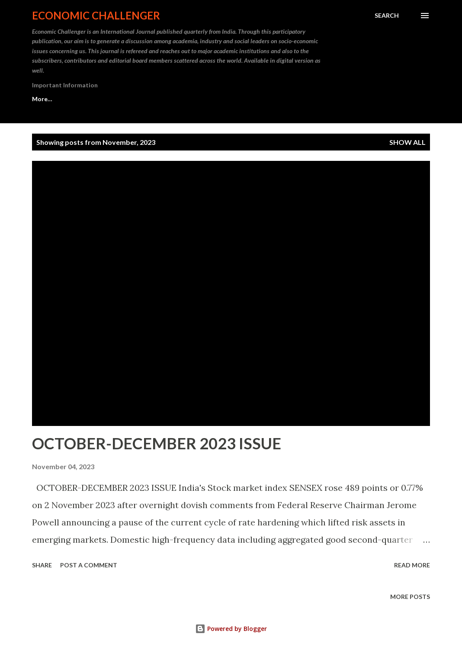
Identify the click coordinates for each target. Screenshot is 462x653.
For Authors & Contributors (229, 98)
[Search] (387, 15)
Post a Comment (88, 565)
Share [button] (42, 565)
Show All (407, 142)
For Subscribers (141, 98)
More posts (410, 596)
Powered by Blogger (231, 628)
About (84, 98)
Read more (412, 565)
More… (305, 98)
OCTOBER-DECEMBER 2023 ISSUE (156, 443)
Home (40, 98)
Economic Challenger (96, 15)
